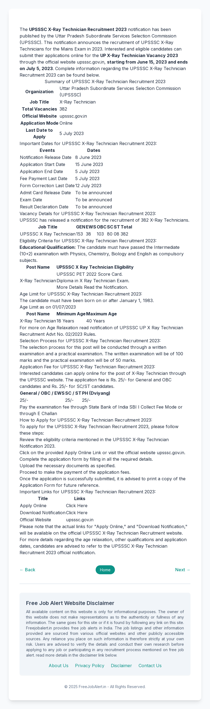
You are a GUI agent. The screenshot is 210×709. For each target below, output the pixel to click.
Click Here (76, 505)
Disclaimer (121, 665)
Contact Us (150, 665)
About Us (58, 665)
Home (105, 569)
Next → (182, 569)
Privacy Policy (89, 665)
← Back (27, 569)
